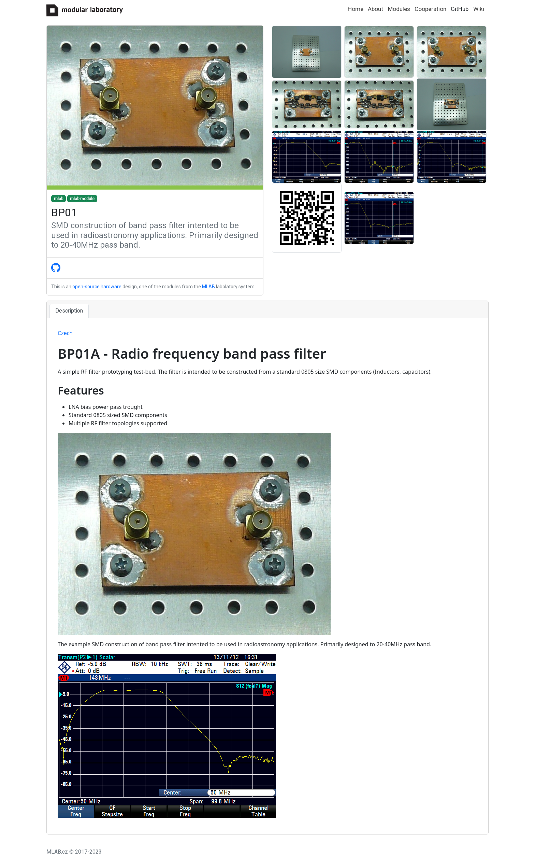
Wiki (478, 8)
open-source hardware (96, 286)
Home (355, 8)
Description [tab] (69, 310)
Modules (399, 8)
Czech (65, 333)
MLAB (208, 286)
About (375, 8)
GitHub (459, 8)
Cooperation (430, 8)
